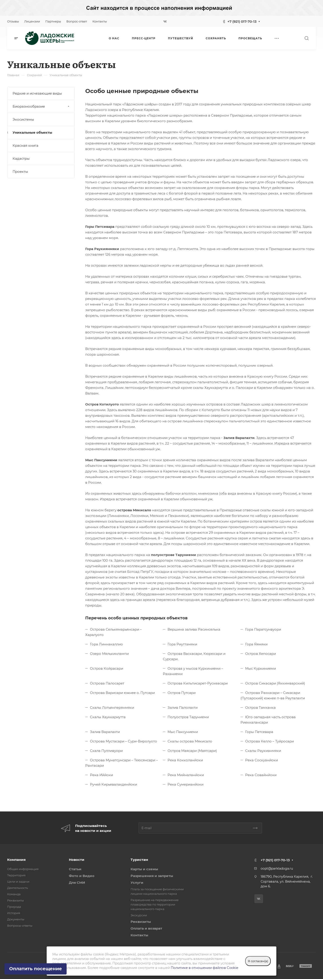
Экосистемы (23, 119)
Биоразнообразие (41, 106)
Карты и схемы (144, 869)
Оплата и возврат (146, 928)
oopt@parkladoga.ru (277, 868)
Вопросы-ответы (19, 925)
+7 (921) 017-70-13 (242, 21)
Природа (14, 906)
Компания (16, 859)
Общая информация (23, 869)
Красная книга (25, 145)
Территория (16, 875)
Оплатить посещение (35, 968)
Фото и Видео (81, 876)
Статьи (75, 869)
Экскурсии (139, 915)
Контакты (139, 935)
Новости (76, 859)
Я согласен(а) (258, 961)
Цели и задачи (18, 881)
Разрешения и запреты (152, 876)
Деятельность (17, 888)
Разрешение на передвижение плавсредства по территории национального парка (155, 904)
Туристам (139, 859)
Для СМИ (77, 882)
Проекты (20, 171)
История (13, 913)
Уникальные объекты (32, 132)
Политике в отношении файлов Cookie (204, 968)
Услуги (137, 882)
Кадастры (21, 158)
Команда (14, 894)
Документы (15, 919)
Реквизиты (15, 900)
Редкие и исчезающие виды (37, 93)
